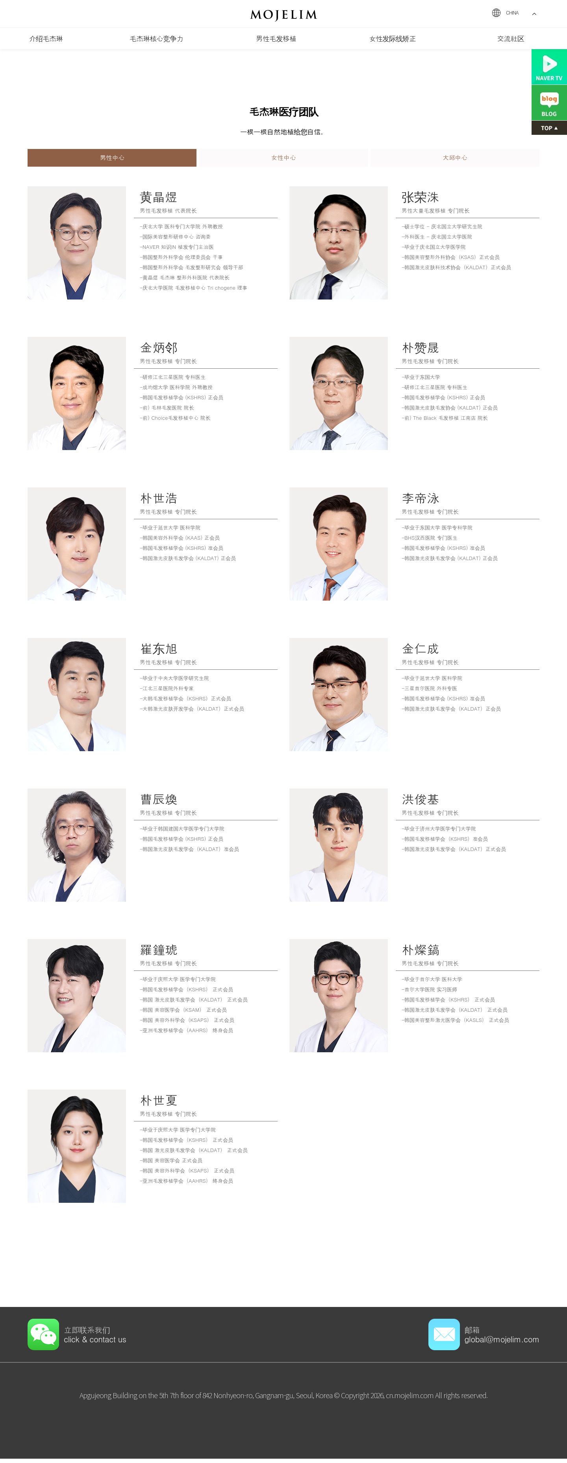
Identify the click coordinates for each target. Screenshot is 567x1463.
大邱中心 (454, 159)
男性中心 (112, 159)
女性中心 (283, 159)
